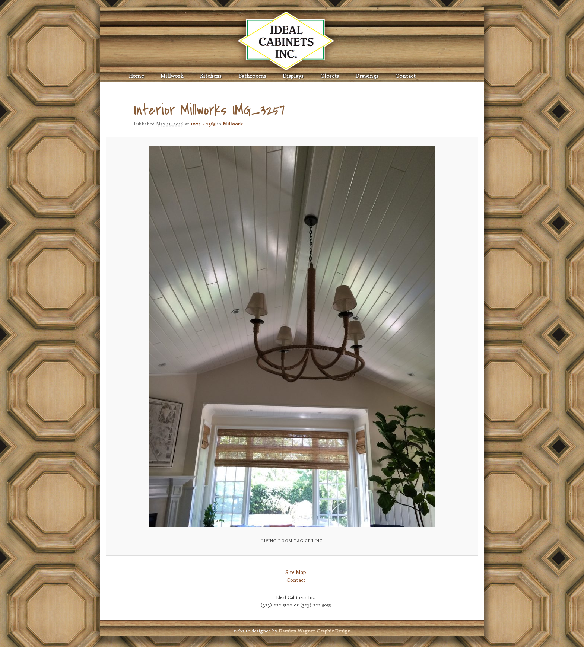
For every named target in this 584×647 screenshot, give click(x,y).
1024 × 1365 (203, 124)
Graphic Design (314, 631)
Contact (405, 76)
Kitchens (211, 76)
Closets (329, 76)
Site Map (295, 572)
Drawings (367, 76)
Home (136, 76)
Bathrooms (252, 76)
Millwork (172, 76)
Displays (293, 76)
